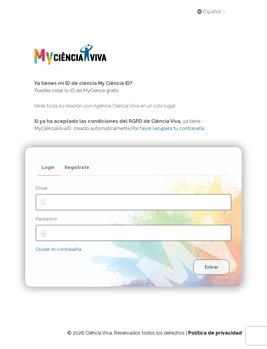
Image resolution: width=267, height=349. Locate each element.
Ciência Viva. (99, 333)
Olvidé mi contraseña (58, 249)
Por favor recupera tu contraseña (167, 128)
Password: (133, 228)
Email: (133, 197)
